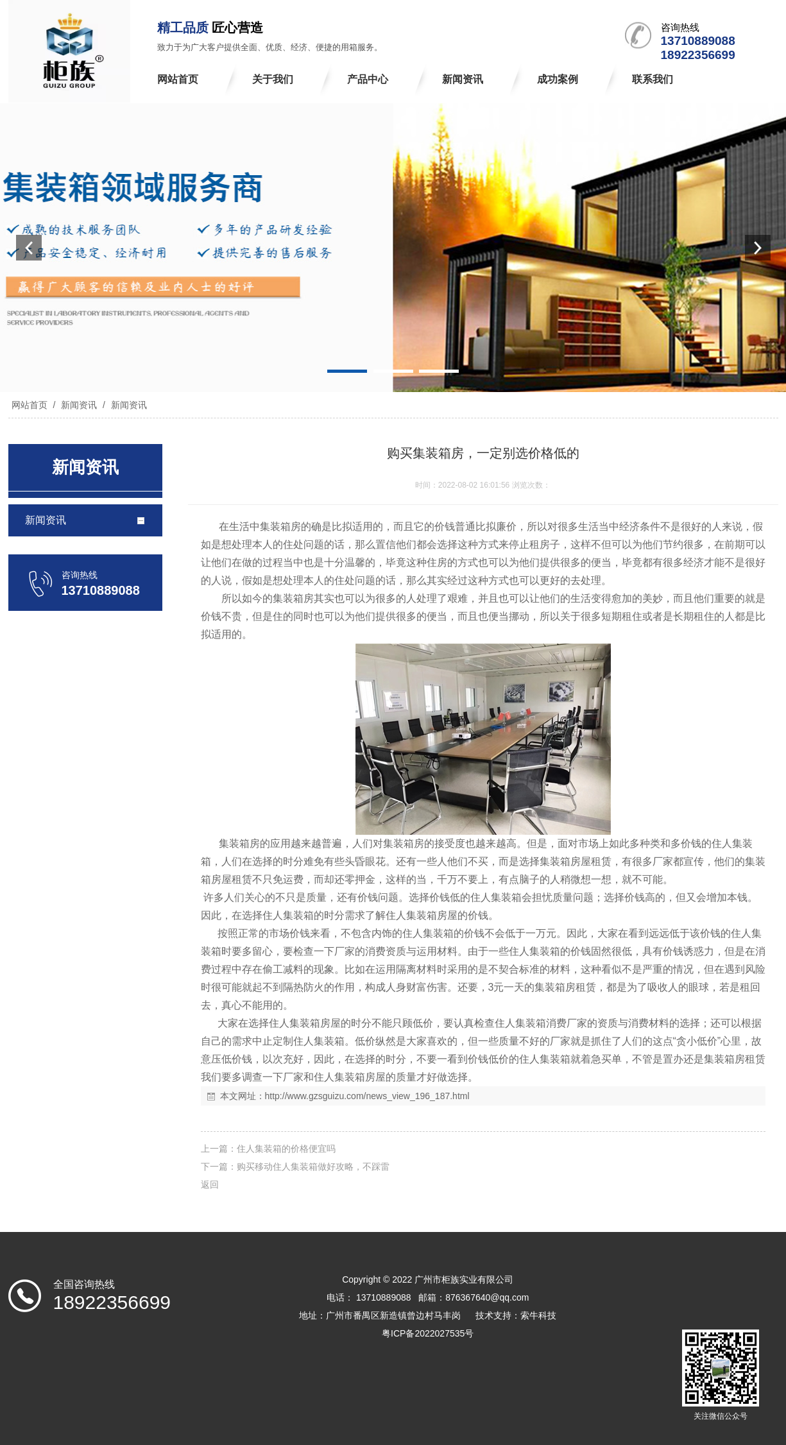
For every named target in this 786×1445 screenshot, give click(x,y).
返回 (210, 1184)
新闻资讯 (78, 405)
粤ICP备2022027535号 (428, 1333)
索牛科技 (538, 1315)
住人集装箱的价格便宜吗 (286, 1148)
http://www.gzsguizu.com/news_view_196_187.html (367, 1096)
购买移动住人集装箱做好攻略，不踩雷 (313, 1166)
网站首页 (29, 405)
